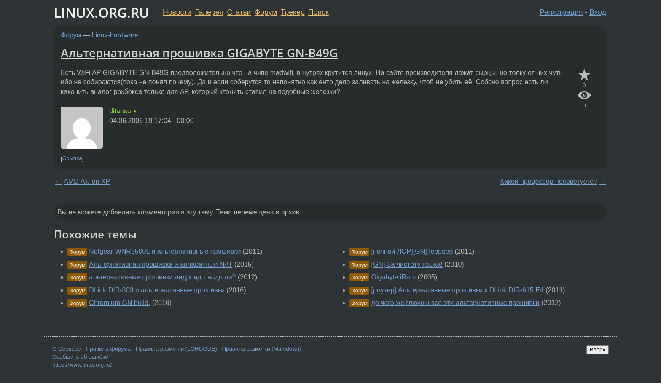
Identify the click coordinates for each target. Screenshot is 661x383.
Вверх (597, 349)
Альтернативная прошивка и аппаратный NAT (160, 264)
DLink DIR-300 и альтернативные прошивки (157, 290)
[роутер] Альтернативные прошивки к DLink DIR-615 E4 (457, 290)
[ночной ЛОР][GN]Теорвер (412, 251)
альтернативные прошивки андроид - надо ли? (162, 277)
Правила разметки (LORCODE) (176, 349)
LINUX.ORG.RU (101, 12)
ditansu (120, 111)
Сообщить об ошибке (80, 357)
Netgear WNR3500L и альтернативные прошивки (165, 251)
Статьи (239, 12)
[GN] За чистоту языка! (406, 264)
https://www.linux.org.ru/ (82, 365)
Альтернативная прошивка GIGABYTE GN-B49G (199, 53)
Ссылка (72, 158)
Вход (597, 12)
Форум (266, 12)
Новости (177, 12)
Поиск (318, 12)
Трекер (293, 12)
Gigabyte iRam (393, 277)
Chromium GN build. (119, 302)
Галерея (209, 12)
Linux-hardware (115, 35)
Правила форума (108, 349)
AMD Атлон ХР (87, 181)
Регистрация (561, 12)
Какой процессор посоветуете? (548, 181)
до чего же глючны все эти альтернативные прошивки (455, 302)
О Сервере (66, 349)
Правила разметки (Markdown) (261, 349)
